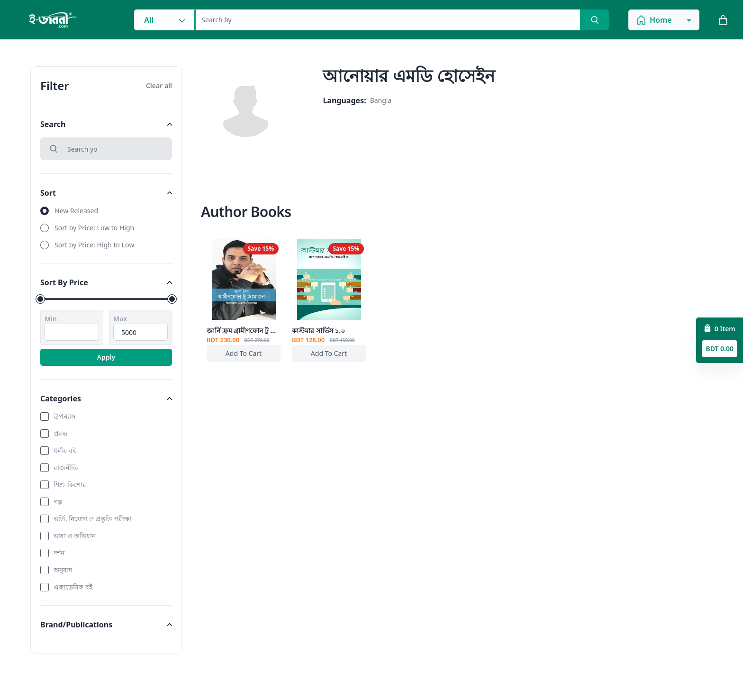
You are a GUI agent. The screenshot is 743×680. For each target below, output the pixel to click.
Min (51, 318)
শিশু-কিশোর (70, 484)
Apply (106, 357)
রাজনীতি (66, 467)
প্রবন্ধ (60, 433)
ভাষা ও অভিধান (75, 535)
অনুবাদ (63, 569)
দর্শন (59, 552)
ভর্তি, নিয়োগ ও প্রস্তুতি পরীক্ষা (92, 518)
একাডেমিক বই (73, 586)
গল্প (58, 501)
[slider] (40, 299)
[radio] (106, 211)
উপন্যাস (64, 416)
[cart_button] (723, 20)
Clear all (159, 85)
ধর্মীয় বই (65, 450)
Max (120, 318)
